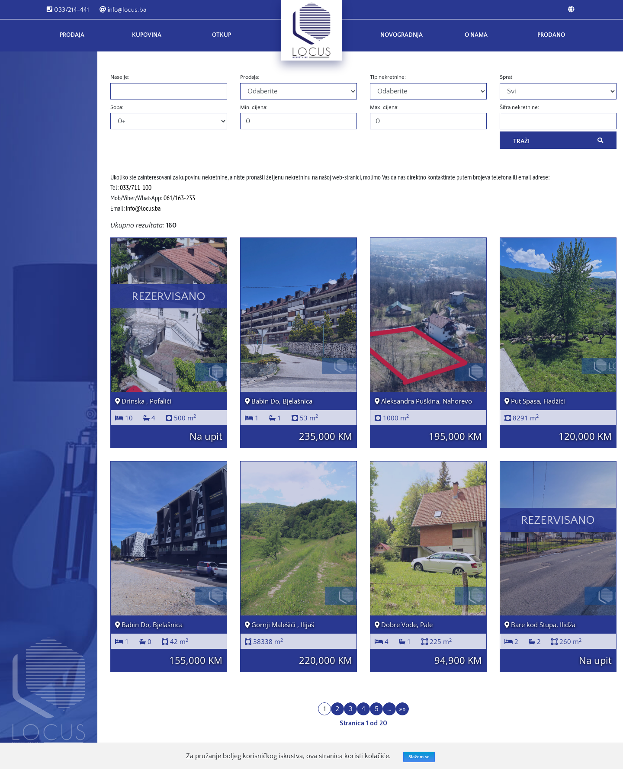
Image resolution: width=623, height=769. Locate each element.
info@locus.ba (123, 9)
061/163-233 (179, 197)
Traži (558, 140)
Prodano (551, 35)
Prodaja (72, 35)
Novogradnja (401, 35)
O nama (476, 35)
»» (402, 709)
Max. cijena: (384, 107)
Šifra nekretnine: (519, 107)
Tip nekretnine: (388, 77)
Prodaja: (249, 77)
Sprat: (507, 77)
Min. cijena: (253, 107)
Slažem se (419, 756)
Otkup (221, 35)
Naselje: (119, 77)
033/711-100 (135, 187)
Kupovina (146, 35)
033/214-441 (68, 9)
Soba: (116, 107)
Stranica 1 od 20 (363, 723)
